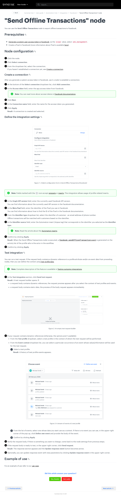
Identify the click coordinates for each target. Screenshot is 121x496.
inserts (61, 193)
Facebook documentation (65, 93)
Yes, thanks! (55, 479)
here (66, 44)
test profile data (47, 261)
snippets (52, 193)
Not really (66, 479)
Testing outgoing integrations (70, 269)
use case (35, 465)
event (77, 239)
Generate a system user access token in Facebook (29, 41)
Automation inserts (49, 230)
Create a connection (54, 69)
